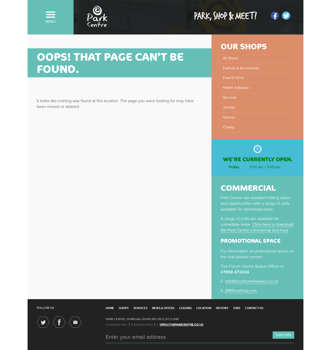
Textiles (229, 107)
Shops (124, 308)
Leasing (185, 308)
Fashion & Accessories (241, 68)
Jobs (236, 308)
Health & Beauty (236, 87)
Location (203, 308)
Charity (228, 127)
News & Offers (163, 308)
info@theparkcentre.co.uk (181, 325)
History (222, 308)
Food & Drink (233, 77)
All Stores (230, 58)
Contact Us (254, 308)
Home (110, 308)
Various (229, 117)
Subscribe (283, 335)
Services (230, 97)
